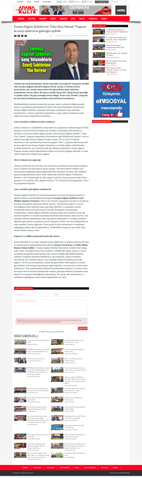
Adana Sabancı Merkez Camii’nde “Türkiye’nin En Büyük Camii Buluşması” (116, 65)
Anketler (25, 467)
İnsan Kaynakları (90, 467)
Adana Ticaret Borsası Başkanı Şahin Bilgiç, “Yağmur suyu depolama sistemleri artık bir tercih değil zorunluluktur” (38, 455)
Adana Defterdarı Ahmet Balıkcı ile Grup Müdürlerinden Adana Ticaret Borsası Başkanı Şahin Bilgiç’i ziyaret (75, 446)
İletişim (36, 1)
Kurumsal (104, 467)
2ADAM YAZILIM (124, 473)
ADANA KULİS (28, 473)
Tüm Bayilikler (65, 467)
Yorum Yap (82, 328)
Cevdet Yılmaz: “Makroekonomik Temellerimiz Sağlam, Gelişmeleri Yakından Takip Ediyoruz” (36, 446)
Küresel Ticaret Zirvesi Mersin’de (36, 359)
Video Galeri (37, 467)
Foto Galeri (50, 467)
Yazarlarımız (47, 1)
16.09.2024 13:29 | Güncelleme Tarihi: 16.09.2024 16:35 (73, 35)
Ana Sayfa (20, 1)
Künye (29, 1)
